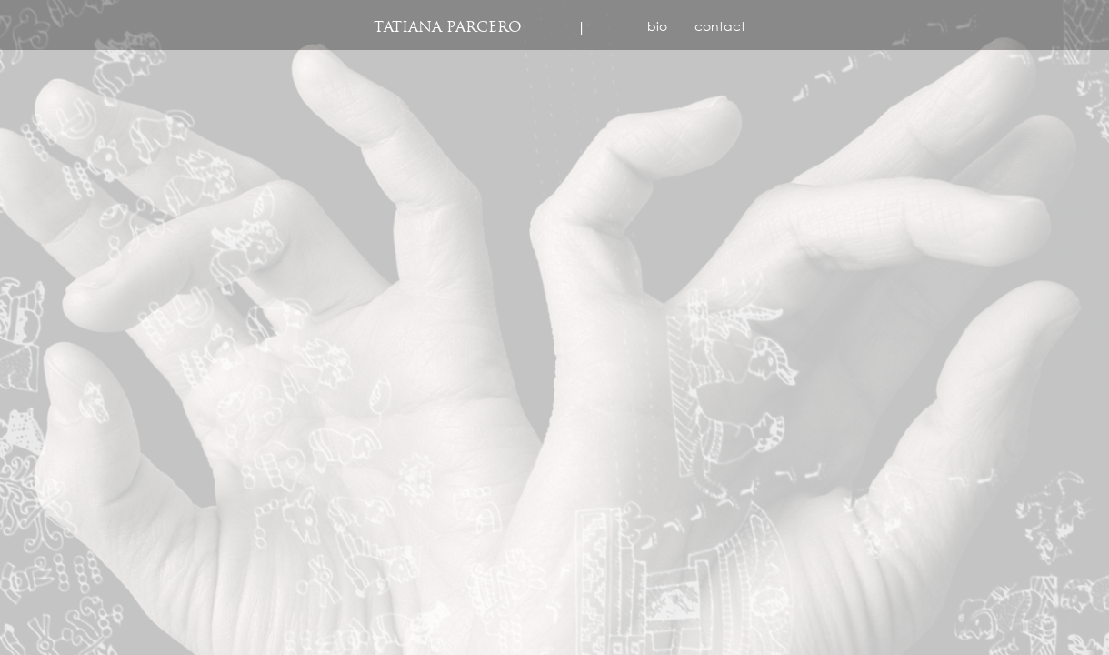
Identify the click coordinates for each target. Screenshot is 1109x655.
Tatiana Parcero (448, 26)
